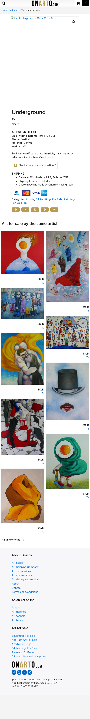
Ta (22, 10)
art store (14, 10)
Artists (30, 199)
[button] (74, 22)
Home (5, 10)
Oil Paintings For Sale (49, 199)
